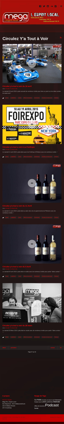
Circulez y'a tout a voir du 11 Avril (17, 206)
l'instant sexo (37, 402)
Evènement (36, 97)
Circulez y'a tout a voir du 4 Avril (16, 267)
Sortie (7, 97)
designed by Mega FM (56, 417)
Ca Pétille (37, 400)
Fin (61, 347)
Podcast (56, 97)
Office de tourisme (28, 97)
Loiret (19, 97)
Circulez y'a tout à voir (47, 97)
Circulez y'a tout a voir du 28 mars (17, 325)
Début (4, 347)
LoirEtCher (13, 97)
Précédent (13, 347)
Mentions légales (7, 399)
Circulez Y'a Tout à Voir (11, 88)
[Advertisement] (16, 374)
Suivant (53, 347)
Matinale (56, 402)
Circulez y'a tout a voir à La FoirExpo (18, 147)
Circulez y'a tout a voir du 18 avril (17, 86)
